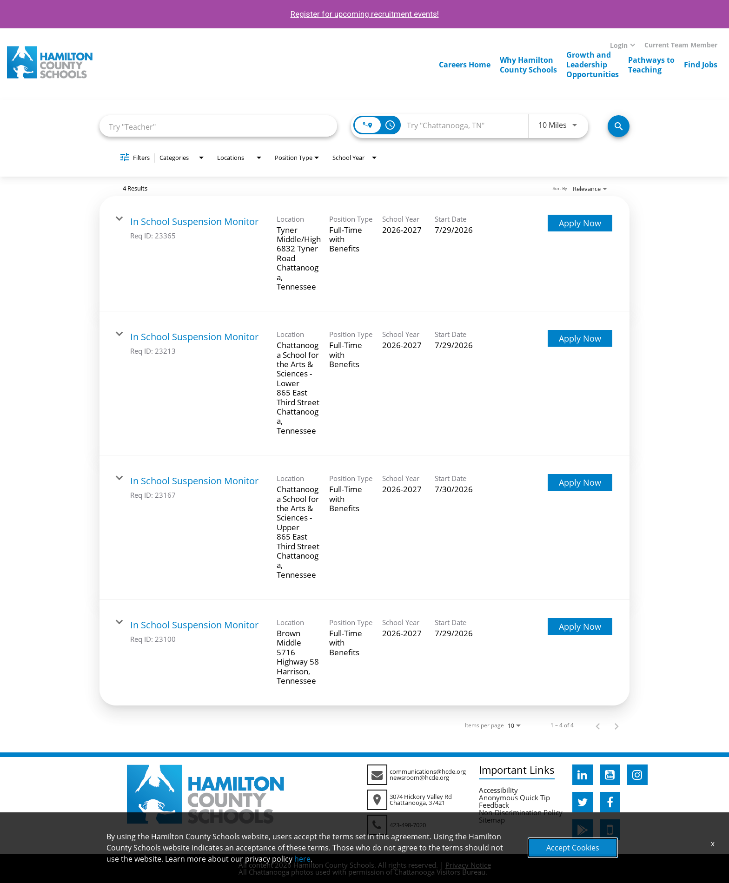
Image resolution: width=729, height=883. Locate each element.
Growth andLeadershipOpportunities (592, 64)
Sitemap (492, 819)
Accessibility (498, 790)
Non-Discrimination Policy (521, 812)
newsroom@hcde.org (419, 777)
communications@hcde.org (428, 771)
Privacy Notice (468, 865)
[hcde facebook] (610, 802)
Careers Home (464, 64)
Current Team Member (680, 44)
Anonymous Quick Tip (514, 797)
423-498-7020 (408, 825)
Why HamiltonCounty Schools (528, 65)
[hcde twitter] (582, 802)
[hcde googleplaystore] (582, 829)
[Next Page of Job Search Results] (616, 725)
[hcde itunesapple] (610, 829)
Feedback (494, 805)
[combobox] (218, 126)
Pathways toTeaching (651, 65)
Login (619, 45)
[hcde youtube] (610, 774)
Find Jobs (700, 64)
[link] (364, 254)
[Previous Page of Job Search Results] (598, 725)
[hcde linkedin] (582, 774)
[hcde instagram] (637, 774)
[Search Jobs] (619, 126)
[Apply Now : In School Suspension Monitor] (580, 223)
